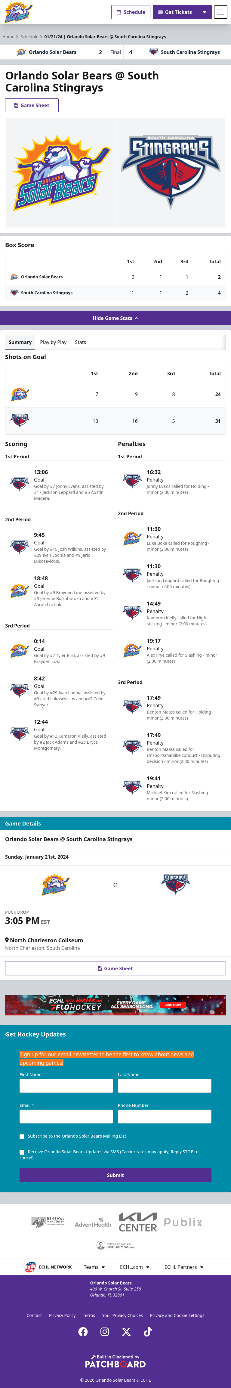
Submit (115, 1177)
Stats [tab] (80, 342)
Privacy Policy (62, 1315)
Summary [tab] (20, 342)
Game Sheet (31, 105)
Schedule (130, 12)
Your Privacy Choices (122, 1315)
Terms (89, 1315)
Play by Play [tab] (53, 342)
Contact (34, 1315)
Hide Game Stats (115, 318)
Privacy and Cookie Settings (177, 1315)
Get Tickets (175, 12)
